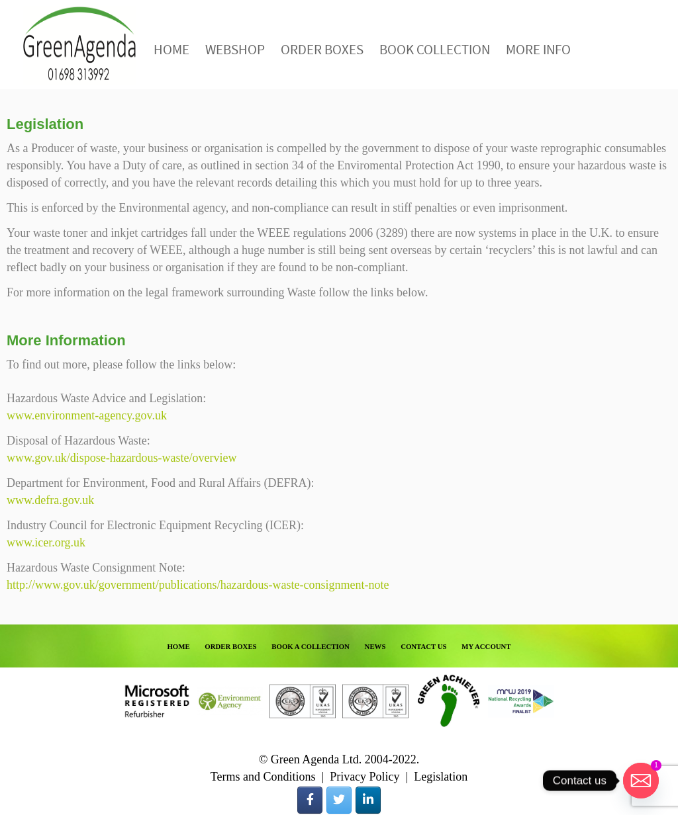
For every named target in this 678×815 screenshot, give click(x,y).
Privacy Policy (365, 776)
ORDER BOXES (230, 646)
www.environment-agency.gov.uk (87, 415)
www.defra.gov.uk (50, 500)
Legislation (440, 776)
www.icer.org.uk (46, 542)
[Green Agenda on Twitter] (339, 800)
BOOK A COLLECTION (310, 646)
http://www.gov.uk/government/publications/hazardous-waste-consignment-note (198, 584)
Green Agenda (79, 44)
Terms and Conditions (263, 776)
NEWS (375, 646)
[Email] (641, 780)
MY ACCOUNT (485, 646)
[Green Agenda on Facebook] (309, 800)
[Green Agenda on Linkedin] (368, 800)
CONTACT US (424, 646)
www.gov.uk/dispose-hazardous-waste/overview (122, 457)
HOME (178, 646)
